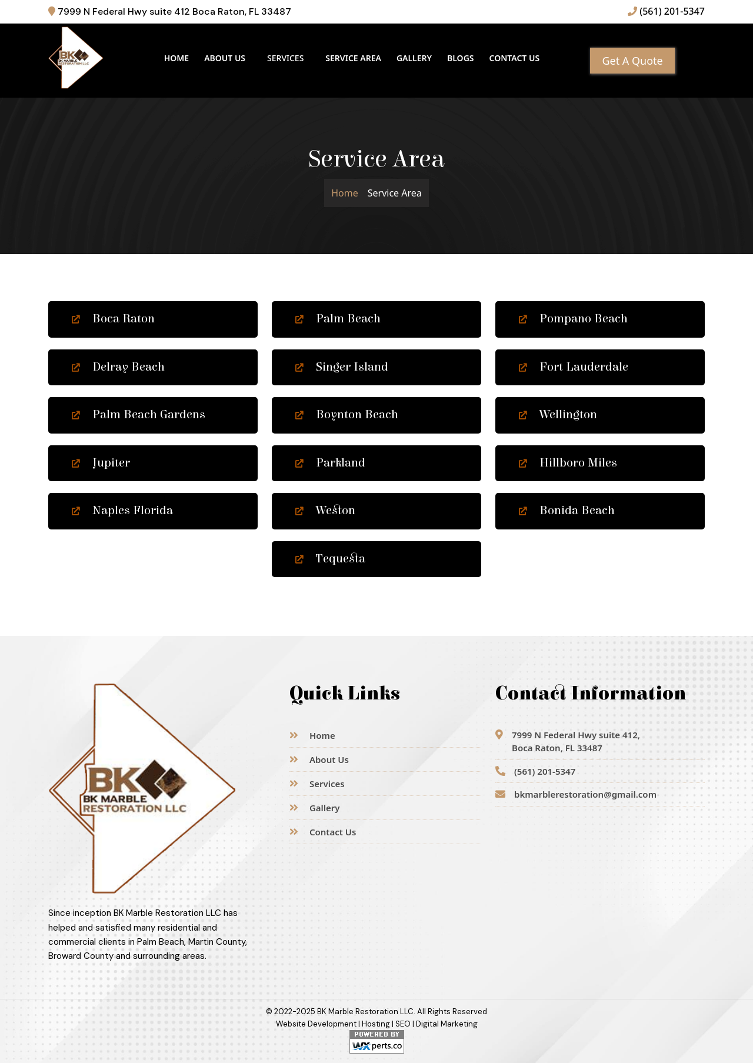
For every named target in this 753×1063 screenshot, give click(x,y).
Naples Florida (122, 511)
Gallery (414, 58)
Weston (325, 511)
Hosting (376, 1024)
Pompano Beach (573, 319)
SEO (403, 1024)
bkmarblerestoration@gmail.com (576, 794)
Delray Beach (118, 367)
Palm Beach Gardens (138, 415)
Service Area (353, 58)
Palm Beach (338, 319)
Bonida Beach (567, 511)
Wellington (558, 415)
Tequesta (330, 559)
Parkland (330, 463)
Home (176, 58)
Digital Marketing (447, 1024)
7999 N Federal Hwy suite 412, (567, 741)
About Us (224, 58)
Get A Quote (632, 61)
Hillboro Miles (568, 463)
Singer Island (341, 367)
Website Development (316, 1024)
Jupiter (101, 463)
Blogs (460, 58)
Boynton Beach (346, 415)
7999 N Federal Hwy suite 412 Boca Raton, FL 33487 (169, 11)
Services (317, 783)
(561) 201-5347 (666, 11)
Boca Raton (113, 319)
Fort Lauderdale (573, 367)
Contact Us (514, 58)
